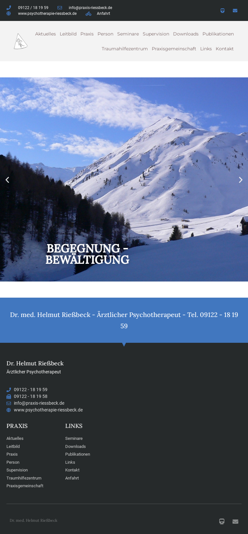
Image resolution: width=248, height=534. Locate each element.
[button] (7, 179)
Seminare (128, 34)
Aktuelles (45, 34)
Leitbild (68, 34)
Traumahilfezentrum (125, 49)
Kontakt (225, 49)
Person (105, 34)
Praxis (87, 34)
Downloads (186, 34)
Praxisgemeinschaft (174, 49)
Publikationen (218, 34)
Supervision (156, 34)
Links (206, 49)
